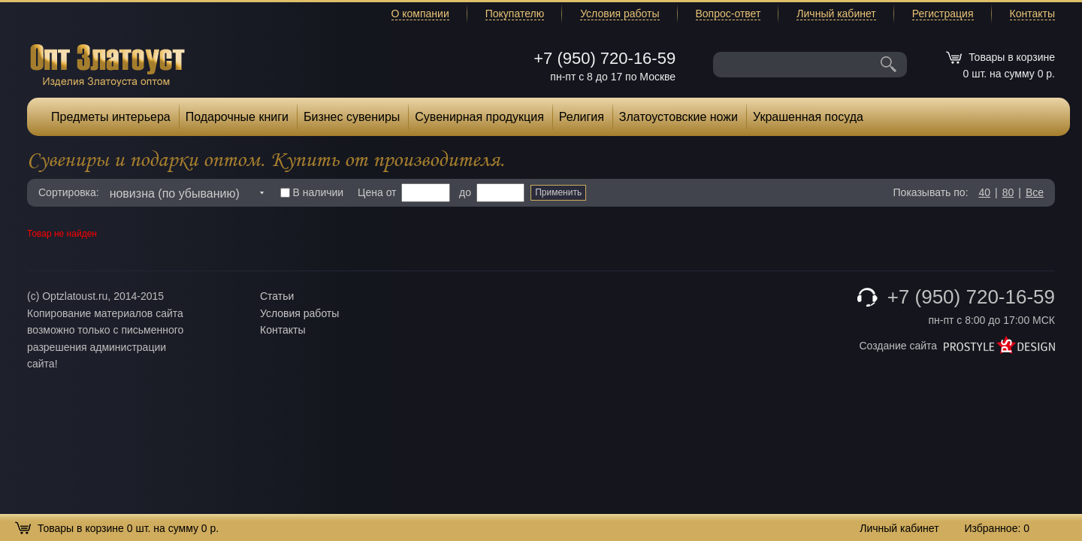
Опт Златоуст (107, 63)
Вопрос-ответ (728, 14)
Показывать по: (931, 192)
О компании (420, 14)
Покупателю (514, 14)
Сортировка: (68, 192)
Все (1035, 192)
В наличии (312, 192)
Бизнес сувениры (352, 116)
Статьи (277, 296)
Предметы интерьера (111, 116)
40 (984, 192)
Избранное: (996, 528)
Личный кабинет (835, 14)
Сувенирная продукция (479, 116)
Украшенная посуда (808, 116)
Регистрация (943, 14)
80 (1008, 192)
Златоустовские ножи (678, 116)
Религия (581, 116)
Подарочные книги (237, 116)
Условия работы (619, 14)
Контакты (1032, 14)
